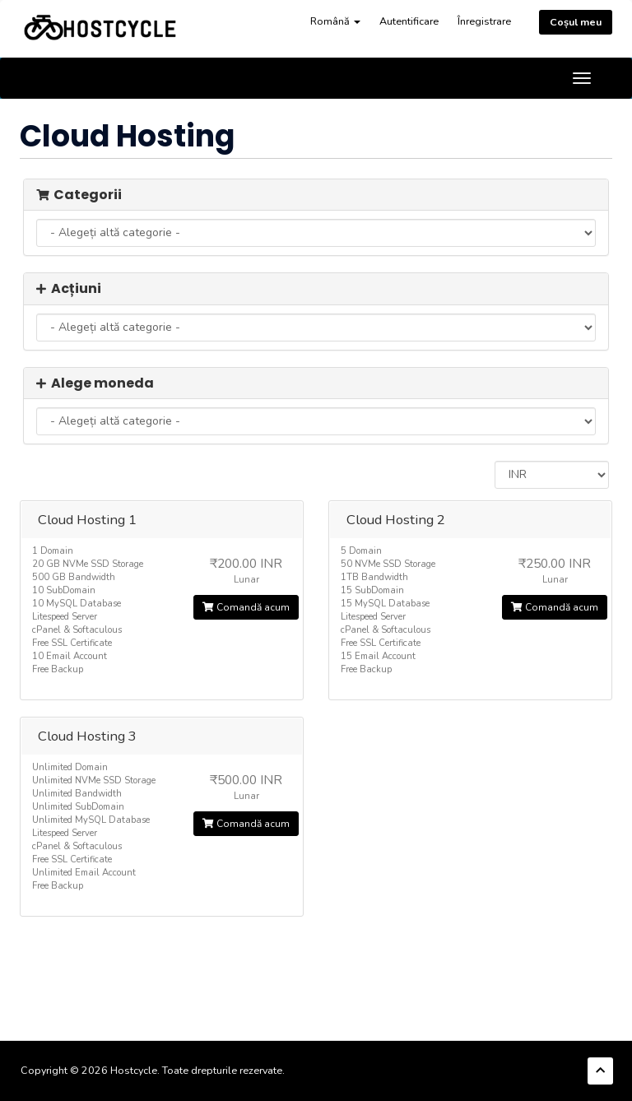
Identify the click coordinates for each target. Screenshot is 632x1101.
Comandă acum (246, 607)
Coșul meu (576, 22)
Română (335, 21)
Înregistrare (484, 21)
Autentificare (409, 21)
